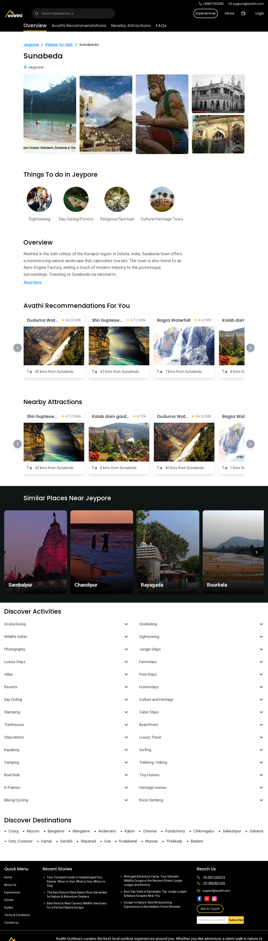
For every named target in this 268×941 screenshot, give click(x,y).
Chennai (150, 831)
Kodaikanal (128, 841)
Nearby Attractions (131, 26)
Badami (197, 841)
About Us (10, 885)
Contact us (11, 922)
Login (259, 13)
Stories (9, 900)
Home (8, 877)
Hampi (46, 841)
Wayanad (88, 841)
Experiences (206, 13)
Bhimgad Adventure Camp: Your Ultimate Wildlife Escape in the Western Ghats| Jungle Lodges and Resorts (153, 881)
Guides (8, 907)
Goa (107, 841)
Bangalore (56, 831)
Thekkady (174, 841)
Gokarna (256, 831)
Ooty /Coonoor (20, 841)
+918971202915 (211, 4)
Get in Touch (210, 909)
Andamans (107, 831)
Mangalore (81, 831)
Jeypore (31, 44)
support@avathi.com (246, 4)
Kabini (130, 831)
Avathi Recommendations (79, 26)
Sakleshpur (232, 831)
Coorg (13, 831)
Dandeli (66, 841)
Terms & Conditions (17, 915)
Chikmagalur (203, 831)
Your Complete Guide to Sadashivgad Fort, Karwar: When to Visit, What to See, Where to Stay (76, 881)
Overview (35, 25)
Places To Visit (59, 44)
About (229, 13)
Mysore (33, 831)
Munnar (151, 841)
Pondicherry (175, 831)
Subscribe (236, 920)
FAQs (161, 26)
